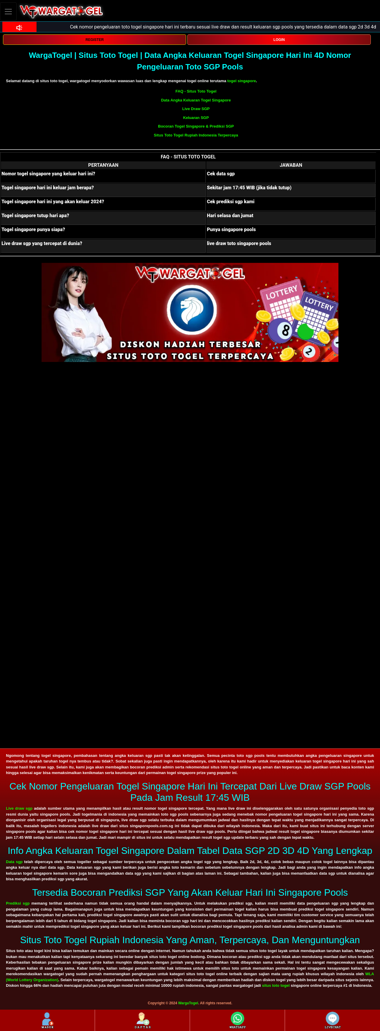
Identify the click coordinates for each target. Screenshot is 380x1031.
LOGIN (279, 40)
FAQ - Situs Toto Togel (195, 91)
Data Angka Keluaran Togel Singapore (196, 100)
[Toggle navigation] (8, 11)
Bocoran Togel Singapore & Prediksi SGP (196, 126)
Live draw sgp (19, 808)
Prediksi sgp (18, 903)
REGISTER (95, 40)
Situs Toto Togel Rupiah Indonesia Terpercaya (196, 135)
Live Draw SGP (196, 109)
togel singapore (241, 81)
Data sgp (14, 862)
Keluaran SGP (196, 117)
